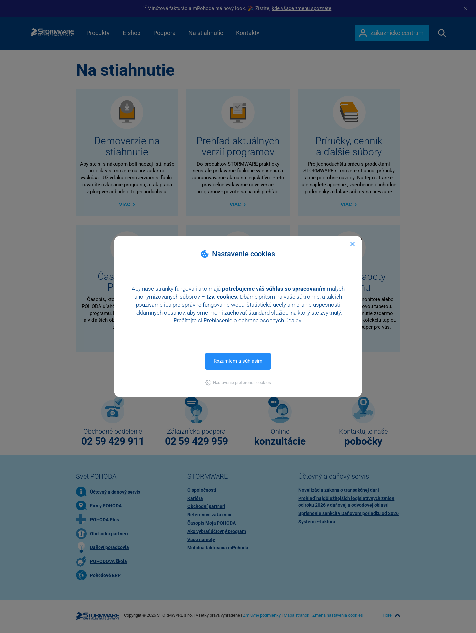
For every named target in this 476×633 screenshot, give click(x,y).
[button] (238, 382)
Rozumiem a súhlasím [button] (238, 361)
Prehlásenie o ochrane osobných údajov (252, 320)
